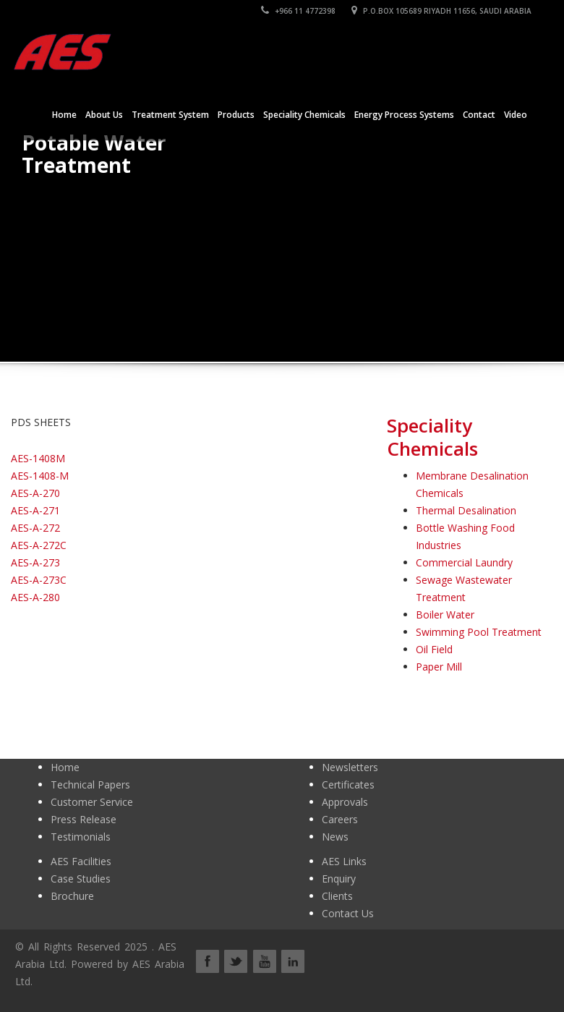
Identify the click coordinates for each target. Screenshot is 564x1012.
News (335, 836)
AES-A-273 (35, 562)
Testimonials (81, 836)
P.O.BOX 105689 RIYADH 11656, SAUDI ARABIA (441, 11)
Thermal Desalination (466, 510)
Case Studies (81, 878)
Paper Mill (439, 666)
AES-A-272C (39, 545)
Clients (337, 896)
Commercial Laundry (464, 562)
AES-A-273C (39, 580)
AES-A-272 (35, 528)
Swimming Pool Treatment (479, 632)
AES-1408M (38, 458)
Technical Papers (90, 784)
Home (64, 115)
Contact (479, 115)
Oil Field (434, 649)
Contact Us (348, 913)
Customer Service (92, 802)
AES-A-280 (35, 597)
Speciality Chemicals (304, 115)
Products (236, 115)
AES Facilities (81, 861)
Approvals (345, 802)
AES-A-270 (35, 493)
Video (515, 115)
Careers (340, 819)
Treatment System (170, 115)
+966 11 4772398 (298, 11)
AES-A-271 (35, 510)
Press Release (83, 819)
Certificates (348, 784)
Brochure (72, 896)
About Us (104, 115)
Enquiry (339, 878)
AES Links (344, 861)
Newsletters (350, 767)
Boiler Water (445, 614)
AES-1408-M (40, 475)
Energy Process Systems (404, 115)
